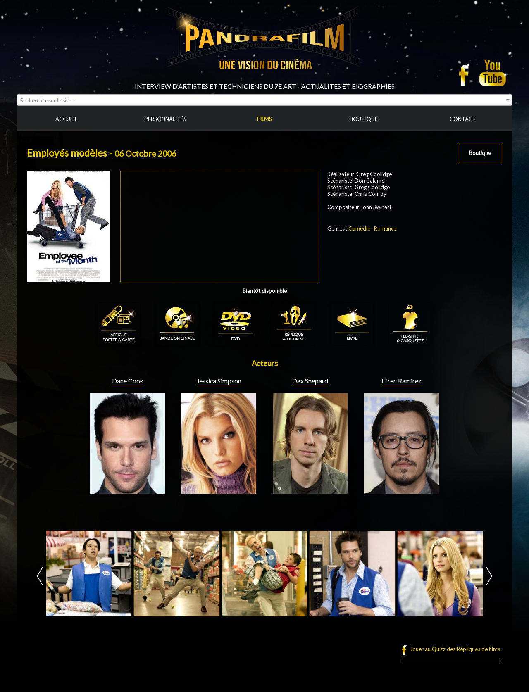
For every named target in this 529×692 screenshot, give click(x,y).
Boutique (480, 153)
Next (489, 576)
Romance (385, 228)
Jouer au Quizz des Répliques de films (455, 649)
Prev (40, 576)
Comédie (359, 228)
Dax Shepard (310, 381)
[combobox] (264, 100)
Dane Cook (127, 381)
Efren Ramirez (401, 381)
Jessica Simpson (219, 381)
